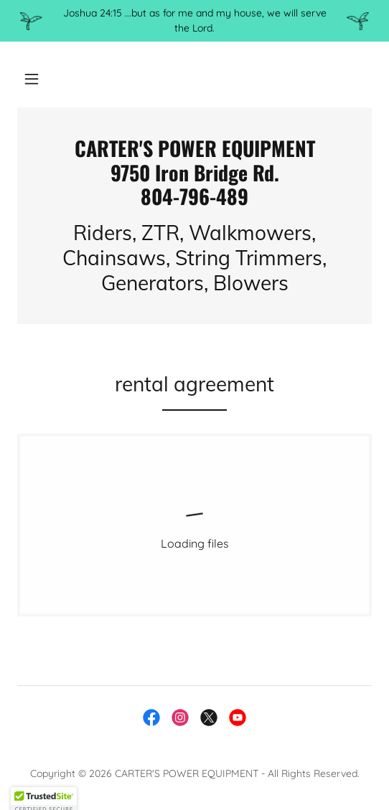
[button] (31, 79)
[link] (194, 172)
